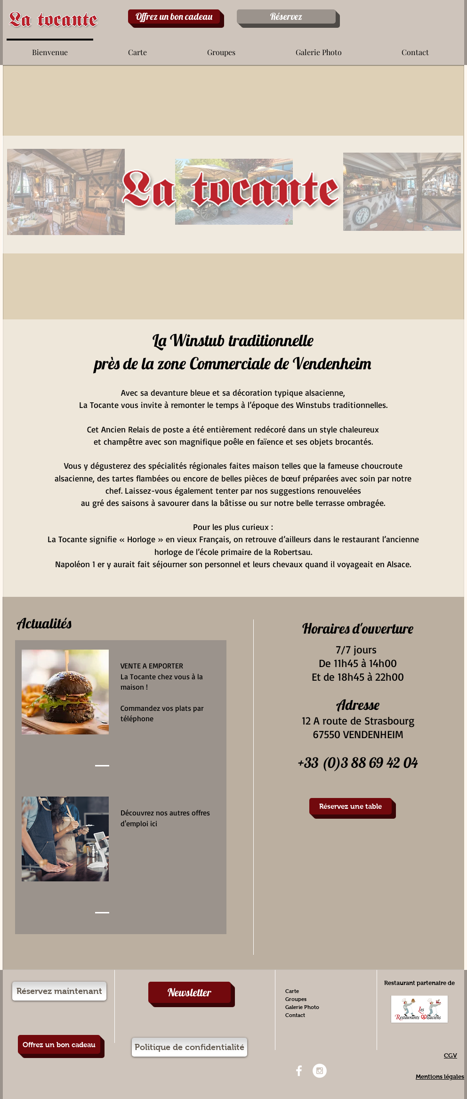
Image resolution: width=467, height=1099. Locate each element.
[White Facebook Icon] (299, 1071)
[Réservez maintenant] (59, 991)
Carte (292, 991)
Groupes (295, 999)
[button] (137, 48)
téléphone (138, 718)
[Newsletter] (189, 992)
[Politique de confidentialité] (189, 1047)
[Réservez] (286, 16)
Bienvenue (298, 983)
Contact (295, 1015)
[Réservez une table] (350, 806)
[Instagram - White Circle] (320, 1071)
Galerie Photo (302, 1007)
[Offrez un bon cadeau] (174, 16)
